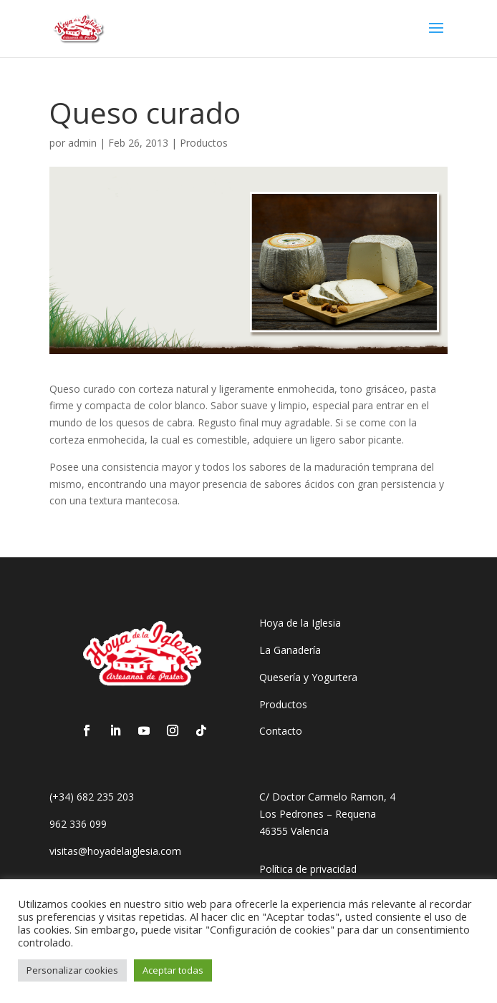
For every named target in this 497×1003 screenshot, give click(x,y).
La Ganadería (290, 650)
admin (82, 143)
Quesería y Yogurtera (308, 677)
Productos (204, 143)
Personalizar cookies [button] (72, 970)
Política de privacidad (308, 869)
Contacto (280, 731)
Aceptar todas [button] (173, 970)
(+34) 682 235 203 (91, 796)
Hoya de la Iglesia (300, 623)
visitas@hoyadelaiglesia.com (115, 851)
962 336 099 (78, 824)
